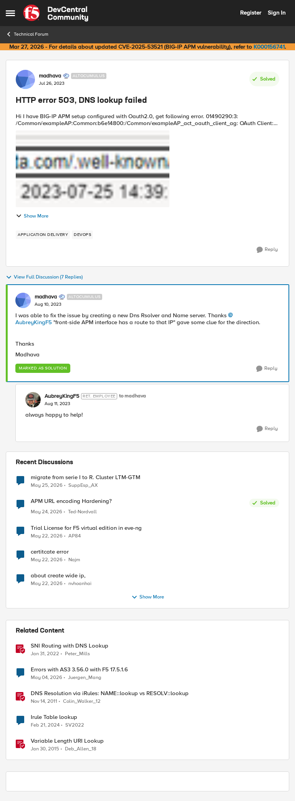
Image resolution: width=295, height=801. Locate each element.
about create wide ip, (58, 575)
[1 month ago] (47, 485)
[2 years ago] (45, 725)
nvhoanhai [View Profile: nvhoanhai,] (79, 583)
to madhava (132, 396)
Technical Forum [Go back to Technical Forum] (27, 34)
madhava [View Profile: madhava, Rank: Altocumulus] (50, 76)
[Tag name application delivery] (43, 235)
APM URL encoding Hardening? (71, 501)
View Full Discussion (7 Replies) (44, 277)
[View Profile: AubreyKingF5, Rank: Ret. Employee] (33, 399)
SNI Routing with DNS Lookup (69, 646)
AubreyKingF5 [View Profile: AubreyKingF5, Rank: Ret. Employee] (62, 396)
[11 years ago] (45, 749)
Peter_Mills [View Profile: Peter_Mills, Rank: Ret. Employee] (77, 653)
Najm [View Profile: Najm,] (74, 559)
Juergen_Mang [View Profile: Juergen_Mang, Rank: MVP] (84, 677)
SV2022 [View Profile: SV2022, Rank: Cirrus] (74, 725)
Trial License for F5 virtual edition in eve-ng (86, 528)
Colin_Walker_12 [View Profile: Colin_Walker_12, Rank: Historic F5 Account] (82, 701)
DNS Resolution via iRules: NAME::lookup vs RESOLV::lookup (110, 693)
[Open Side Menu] (10, 13)
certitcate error (50, 552)
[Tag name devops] (82, 235)
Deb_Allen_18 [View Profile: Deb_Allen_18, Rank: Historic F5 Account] (80, 749)
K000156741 (269, 46)
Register (250, 12)
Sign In (276, 12)
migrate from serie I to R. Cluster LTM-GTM (85, 477)
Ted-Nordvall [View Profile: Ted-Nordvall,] (82, 512)
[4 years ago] (45, 654)
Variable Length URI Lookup (67, 741)
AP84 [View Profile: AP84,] (74, 536)
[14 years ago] (44, 701)
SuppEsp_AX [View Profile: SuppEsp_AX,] (83, 485)
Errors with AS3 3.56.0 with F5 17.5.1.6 (79, 669)
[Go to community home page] (56, 13)
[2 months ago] (46, 512)
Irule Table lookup (54, 717)
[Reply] (267, 250)
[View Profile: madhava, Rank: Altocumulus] (25, 79)
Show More (32, 216)
